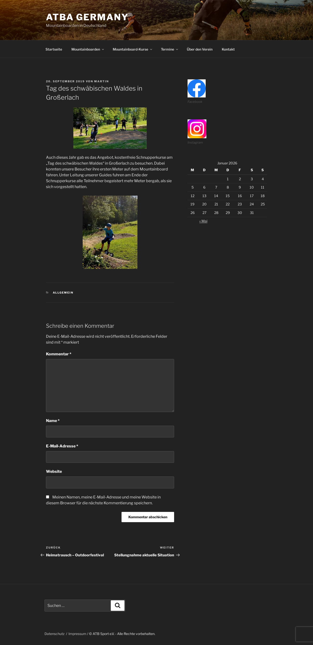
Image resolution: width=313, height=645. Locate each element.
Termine (170, 49)
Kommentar (58, 354)
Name (53, 420)
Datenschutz (55, 634)
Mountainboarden (88, 49)
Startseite (53, 49)
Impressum (77, 634)
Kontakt (228, 49)
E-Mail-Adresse (62, 446)
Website (54, 471)
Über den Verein (199, 49)
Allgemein (63, 292)
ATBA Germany (87, 17)
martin (101, 81)
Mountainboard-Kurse (133, 49)
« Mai (203, 221)
